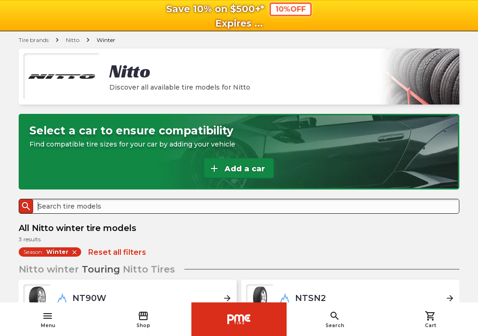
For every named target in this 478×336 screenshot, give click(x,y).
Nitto (72, 39)
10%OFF (290, 9)
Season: (50, 252)
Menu (48, 319)
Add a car (237, 168)
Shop (143, 319)
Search (334, 319)
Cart (430, 319)
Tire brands (34, 39)
